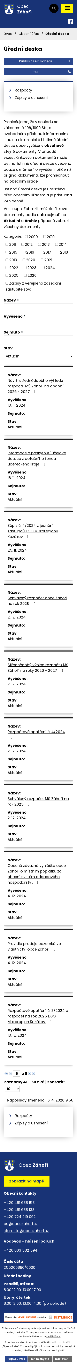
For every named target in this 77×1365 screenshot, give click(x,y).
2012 (29, 244)
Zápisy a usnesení (31, 97)
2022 (13, 267)
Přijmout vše (16, 1359)
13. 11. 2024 (16, 405)
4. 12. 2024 (17, 896)
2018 (64, 252)
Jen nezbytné (40, 1359)
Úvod (8, 33)
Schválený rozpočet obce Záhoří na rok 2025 (37, 600)
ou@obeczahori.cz (21, 1223)
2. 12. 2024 (17, 617)
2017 (47, 252)
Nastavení (62, 1359)
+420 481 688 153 (19, 1202)
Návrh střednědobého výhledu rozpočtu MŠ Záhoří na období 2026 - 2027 (35, 386)
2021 (48, 259)
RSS (52, 71)
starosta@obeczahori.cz (26, 1230)
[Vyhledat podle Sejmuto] (38, 340)
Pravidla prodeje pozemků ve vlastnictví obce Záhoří (34, 946)
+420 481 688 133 (19, 1209)
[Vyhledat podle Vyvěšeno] (38, 324)
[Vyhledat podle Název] (38, 308)
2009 (33, 236)
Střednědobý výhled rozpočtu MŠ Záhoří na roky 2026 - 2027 (38, 667)
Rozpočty (23, 90)
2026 (32, 275)
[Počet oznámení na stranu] (12, 1089)
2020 (30, 259)
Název (10, 300)
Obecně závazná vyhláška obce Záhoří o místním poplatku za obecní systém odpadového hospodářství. (37, 874)
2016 (30, 252)
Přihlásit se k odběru (45, 61)
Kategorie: (13, 236)
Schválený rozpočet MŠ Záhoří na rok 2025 (38, 801)
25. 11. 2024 (17, 550)
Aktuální (15, 427)
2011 (12, 244)
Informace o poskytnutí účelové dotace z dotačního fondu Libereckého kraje (37, 458)
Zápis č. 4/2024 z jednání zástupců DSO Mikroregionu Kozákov (33, 531)
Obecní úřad (28, 33)
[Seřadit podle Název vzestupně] (18, 299)
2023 (31, 267)
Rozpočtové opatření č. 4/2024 (36, 734)
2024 (50, 267)
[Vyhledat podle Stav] (38, 356)
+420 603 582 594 (20, 1250)
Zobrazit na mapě (26, 1181)
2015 (13, 252)
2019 (13, 259)
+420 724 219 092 (20, 1216)
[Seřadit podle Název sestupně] (18, 301)
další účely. (53, 1336)
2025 (13, 275)
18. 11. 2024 (16, 477)
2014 (63, 244)
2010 (51, 236)
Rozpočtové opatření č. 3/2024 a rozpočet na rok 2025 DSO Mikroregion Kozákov (38, 1016)
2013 (46, 244)
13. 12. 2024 (17, 1035)
